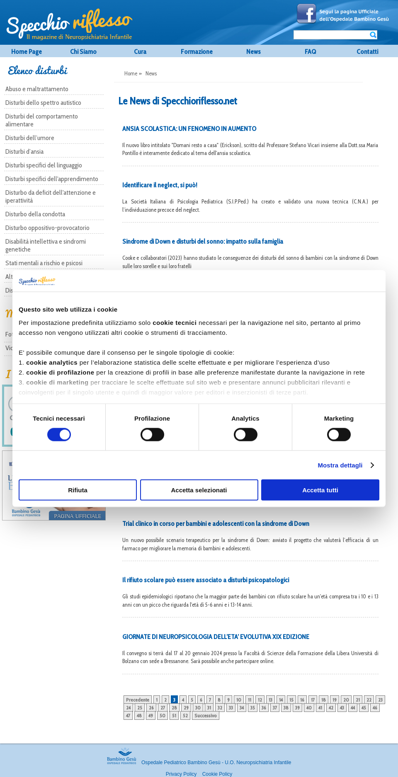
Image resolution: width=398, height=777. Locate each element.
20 (346, 700)
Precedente (137, 700)
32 (220, 707)
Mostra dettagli (340, 464)
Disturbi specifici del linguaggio (43, 165)
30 (198, 707)
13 (270, 700)
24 (128, 707)
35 (252, 707)
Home (130, 73)
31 (209, 707)
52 (185, 715)
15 (291, 700)
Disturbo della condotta (35, 214)
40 (309, 707)
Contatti (367, 52)
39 (297, 707)
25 (139, 707)
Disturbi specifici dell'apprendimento (51, 179)
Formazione (197, 52)
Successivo (205, 715)
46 (375, 707)
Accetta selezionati (199, 490)
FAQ (310, 52)
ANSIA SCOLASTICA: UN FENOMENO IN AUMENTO (189, 129)
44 (353, 707)
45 (364, 707)
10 (238, 700)
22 (368, 700)
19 (334, 700)
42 (331, 707)
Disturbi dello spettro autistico (43, 103)
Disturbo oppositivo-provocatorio (47, 228)
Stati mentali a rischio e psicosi (44, 263)
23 (380, 700)
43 (342, 707)
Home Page (26, 52)
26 (151, 707)
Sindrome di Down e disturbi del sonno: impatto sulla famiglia (202, 241)
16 (302, 700)
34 (242, 707)
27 (162, 707)
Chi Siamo (83, 52)
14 (281, 700)
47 (128, 715)
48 (139, 715)
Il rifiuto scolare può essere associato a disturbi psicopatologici (205, 580)
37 (275, 707)
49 (150, 715)
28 (174, 707)
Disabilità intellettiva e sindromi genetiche (45, 245)
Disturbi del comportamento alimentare (41, 120)
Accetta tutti (320, 490)
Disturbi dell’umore (29, 138)
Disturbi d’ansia (24, 151)
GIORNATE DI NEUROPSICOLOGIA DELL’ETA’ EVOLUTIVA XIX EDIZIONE (215, 637)
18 (323, 700)
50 (162, 715)
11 (249, 700)
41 (320, 707)
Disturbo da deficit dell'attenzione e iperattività (50, 196)
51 (174, 715)
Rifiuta (77, 490)
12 (260, 700)
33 (231, 707)
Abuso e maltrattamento (36, 89)
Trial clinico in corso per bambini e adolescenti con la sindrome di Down (215, 524)
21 (358, 700)
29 (186, 707)
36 (264, 707)
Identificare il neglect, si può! (159, 185)
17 (313, 700)
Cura (140, 52)
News (253, 52)
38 (286, 707)
